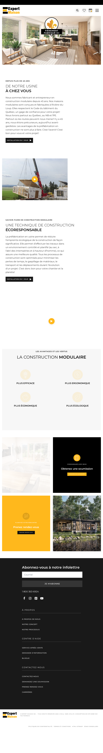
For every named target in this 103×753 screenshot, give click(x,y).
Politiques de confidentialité (40, 726)
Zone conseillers (91, 726)
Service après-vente (32, 648)
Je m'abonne (52, 583)
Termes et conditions (62, 726)
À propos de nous (31, 619)
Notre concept (29, 624)
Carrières (27, 692)
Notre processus (31, 630)
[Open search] (77, 10)
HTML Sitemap (77, 726)
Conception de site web (84, 714)
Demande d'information (34, 653)
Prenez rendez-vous (32, 687)
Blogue (26, 658)
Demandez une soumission (35, 682)
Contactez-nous (30, 676)
